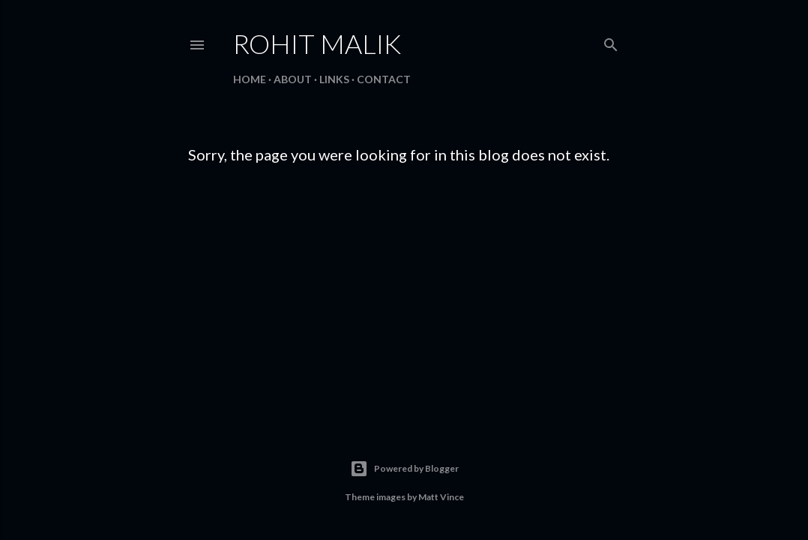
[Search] (611, 41)
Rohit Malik (317, 43)
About (293, 79)
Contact (384, 79)
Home (249, 79)
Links (334, 79)
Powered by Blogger (404, 469)
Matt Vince (441, 496)
